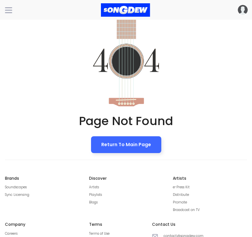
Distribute (181, 194)
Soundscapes (16, 187)
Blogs (93, 202)
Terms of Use (99, 233)
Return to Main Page (126, 144)
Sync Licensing (17, 194)
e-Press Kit (181, 187)
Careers (11, 233)
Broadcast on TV (186, 209)
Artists (94, 187)
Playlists (95, 194)
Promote (180, 202)
